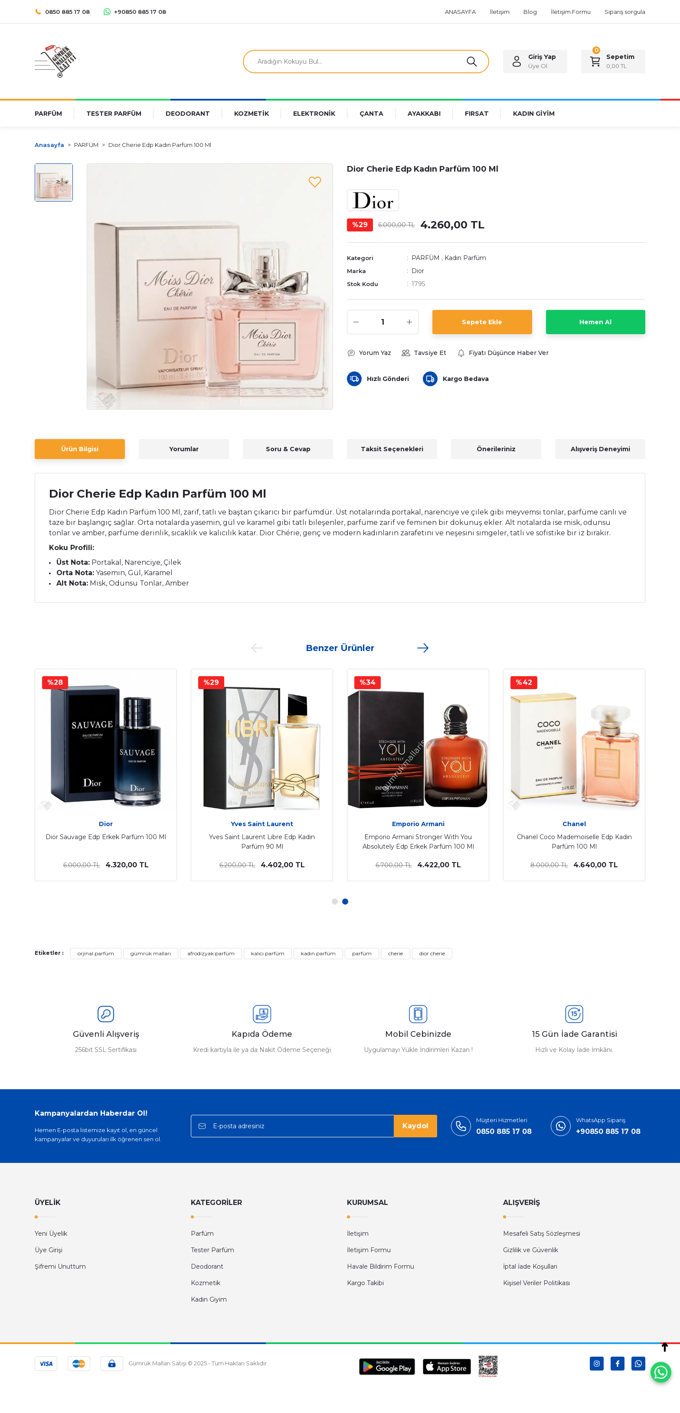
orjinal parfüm (96, 953)
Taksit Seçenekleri (392, 449)
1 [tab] (335, 902)
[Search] (366, 61)
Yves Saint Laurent (262, 824)
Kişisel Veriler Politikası (536, 1283)
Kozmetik (205, 1283)
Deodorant (207, 1266)
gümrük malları (151, 953)
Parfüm (202, 1233)
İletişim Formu (369, 1250)
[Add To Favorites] (315, 181)
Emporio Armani (418, 824)
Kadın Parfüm (465, 258)
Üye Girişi (48, 1250)
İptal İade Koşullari (530, 1266)
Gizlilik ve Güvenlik (530, 1250)
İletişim (358, 1233)
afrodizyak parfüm (211, 953)
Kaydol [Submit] (415, 1126)
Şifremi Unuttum (60, 1266)
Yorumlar (184, 449)
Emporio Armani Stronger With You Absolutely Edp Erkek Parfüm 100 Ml (418, 841)
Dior (418, 271)
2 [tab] (345, 902)
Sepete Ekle (482, 322)
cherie (395, 953)
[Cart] (613, 61)
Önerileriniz (496, 449)
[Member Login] (535, 61)
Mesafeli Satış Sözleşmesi (541, 1233)
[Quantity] (383, 322)
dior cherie (432, 953)
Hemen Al (595, 322)
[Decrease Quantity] (356, 322)
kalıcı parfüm (267, 953)
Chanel (574, 824)
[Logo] (55, 61)
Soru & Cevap (288, 449)
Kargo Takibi (365, 1283)
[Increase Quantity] (409, 322)
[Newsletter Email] (314, 1126)
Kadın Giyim (209, 1299)
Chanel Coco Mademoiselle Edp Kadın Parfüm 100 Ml (574, 841)
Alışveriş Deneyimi (600, 449)
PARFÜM (426, 258)
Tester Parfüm (212, 1250)
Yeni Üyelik (51, 1233)
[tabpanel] (106, 775)
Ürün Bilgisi (79, 449)
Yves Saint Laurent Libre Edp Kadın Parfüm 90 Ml (262, 841)
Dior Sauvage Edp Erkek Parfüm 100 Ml (106, 837)
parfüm (362, 953)
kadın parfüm (318, 953)
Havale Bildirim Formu (380, 1266)
